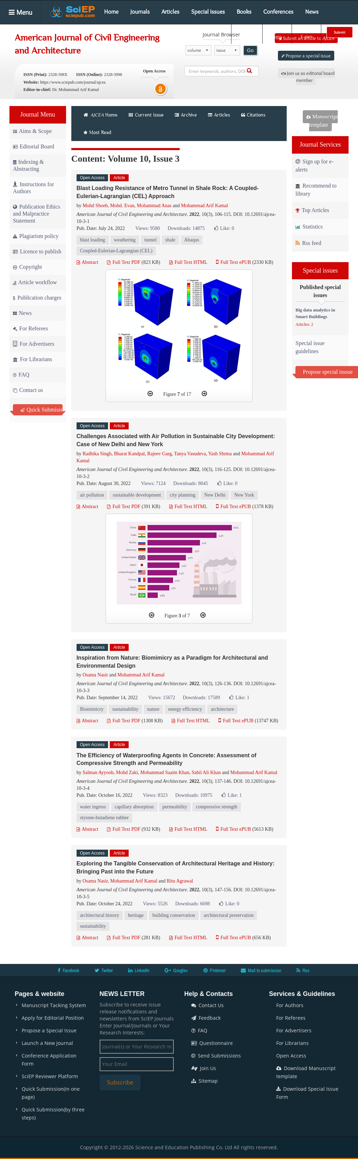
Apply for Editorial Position (53, 1017)
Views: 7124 (153, 483)
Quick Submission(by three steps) (53, 1113)
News (311, 11)
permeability (175, 806)
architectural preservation (229, 915)
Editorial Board (33, 146)
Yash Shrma (220, 453)
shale (170, 240)
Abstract (87, 262)
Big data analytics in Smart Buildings (315, 313)
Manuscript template (322, 121)
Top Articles (312, 210)
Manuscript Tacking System (54, 1005)
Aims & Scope (32, 131)
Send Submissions (216, 1055)
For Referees (30, 328)
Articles (170, 11)
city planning (183, 495)
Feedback (206, 1017)
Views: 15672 (161, 697)
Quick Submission (41, 410)
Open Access (291, 1055)
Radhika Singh (97, 453)
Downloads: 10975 (193, 795)
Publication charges (37, 298)
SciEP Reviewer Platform (50, 1076)
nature (153, 709)
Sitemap (204, 1080)
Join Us (203, 1068)
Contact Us (207, 1005)
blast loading (92, 240)
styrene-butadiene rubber (104, 817)
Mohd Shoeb (95, 205)
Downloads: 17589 (201, 697)
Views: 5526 (155, 903)
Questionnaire (212, 1043)
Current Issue (146, 115)
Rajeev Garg (159, 453)
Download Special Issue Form (307, 1093)
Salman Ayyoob (98, 772)
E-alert (306, 31)
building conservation (173, 915)
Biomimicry (92, 709)
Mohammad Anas (154, 205)
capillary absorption (134, 806)
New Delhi (214, 495)
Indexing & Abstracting (28, 165)
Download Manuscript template (306, 1072)
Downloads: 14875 (186, 228)
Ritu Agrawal (180, 881)
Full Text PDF (123, 262)
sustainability (125, 709)
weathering (125, 240)
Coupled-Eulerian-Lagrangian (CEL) (116, 250)
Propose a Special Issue (49, 1030)
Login (276, 31)
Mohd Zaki (127, 772)
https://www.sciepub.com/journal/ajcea (73, 82)
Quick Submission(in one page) (51, 1093)
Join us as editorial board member (308, 76)
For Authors (289, 1005)
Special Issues (208, 11)
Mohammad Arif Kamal (204, 205)
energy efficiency (185, 709)
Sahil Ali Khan (206, 772)
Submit (339, 32)
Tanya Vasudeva (190, 453)
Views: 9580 (147, 228)
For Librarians (32, 359)
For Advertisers (33, 344)
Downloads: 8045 (190, 483)
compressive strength (216, 806)
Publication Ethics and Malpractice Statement (36, 214)
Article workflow (35, 282)
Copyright (27, 267)
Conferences (278, 11)
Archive (186, 115)
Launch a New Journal (47, 1043)
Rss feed (308, 243)
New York (244, 495)
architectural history (99, 915)
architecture (222, 709)
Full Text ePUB (233, 262)
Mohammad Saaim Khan (164, 772)
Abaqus (191, 240)
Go (250, 50)
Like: (224, 228)
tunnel (150, 240)
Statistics (309, 227)
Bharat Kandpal (129, 453)
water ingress (93, 806)
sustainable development (137, 495)
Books (244, 11)
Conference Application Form (49, 1059)
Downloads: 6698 (192, 903)
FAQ (21, 375)
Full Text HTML (188, 262)
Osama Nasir (95, 674)
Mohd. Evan (122, 205)
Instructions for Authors (33, 187)
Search (246, 31)
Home (111, 11)
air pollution (92, 495)
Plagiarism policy (35, 236)
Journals (140, 11)
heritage (136, 915)
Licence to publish (37, 251)
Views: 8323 (155, 795)
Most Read (97, 132)
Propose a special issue (306, 55)
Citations (253, 115)
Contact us (28, 390)
